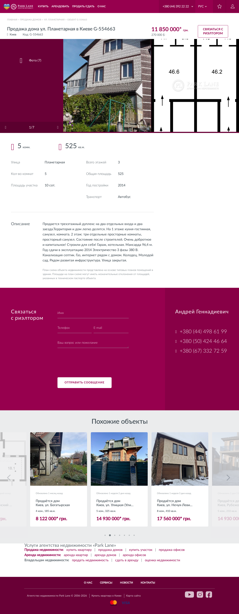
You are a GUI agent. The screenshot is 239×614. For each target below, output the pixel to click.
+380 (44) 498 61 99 (203, 331)
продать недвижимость (90, 560)
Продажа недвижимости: (44, 550)
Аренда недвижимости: (42, 555)
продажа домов (110, 550)
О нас (88, 583)
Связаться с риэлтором (213, 30)
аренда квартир (76, 555)
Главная (12, 20)
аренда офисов (134, 555)
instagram (200, 594)
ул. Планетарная (54, 20)
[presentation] (85, 360)
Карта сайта (133, 596)
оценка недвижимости (162, 560)
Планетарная (55, 162)
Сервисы (106, 583)
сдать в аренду (126, 560)
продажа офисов (172, 550)
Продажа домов (30, 20)
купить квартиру (79, 550)
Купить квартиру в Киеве (106, 596)
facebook (209, 594)
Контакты (148, 583)
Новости (126, 583)
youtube (189, 594)
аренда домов (105, 555)
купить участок (140, 550)
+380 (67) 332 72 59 (203, 351)
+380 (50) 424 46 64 (203, 341)
